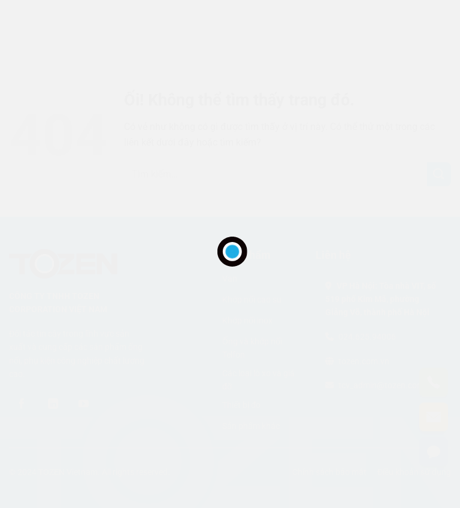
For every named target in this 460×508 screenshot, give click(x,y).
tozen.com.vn (363, 361)
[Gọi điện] (433, 382)
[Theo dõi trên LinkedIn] (53, 404)
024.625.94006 (367, 336)
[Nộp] (439, 174)
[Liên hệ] (433, 451)
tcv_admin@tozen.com (381, 385)
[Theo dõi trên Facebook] (22, 404)
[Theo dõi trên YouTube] (84, 404)
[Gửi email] (433, 417)
